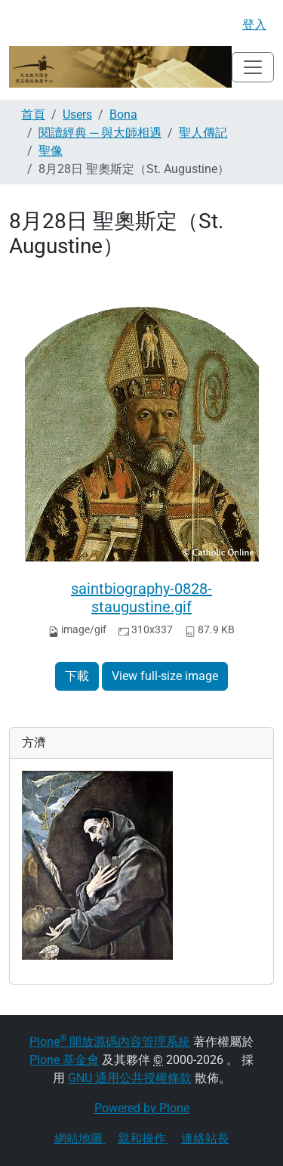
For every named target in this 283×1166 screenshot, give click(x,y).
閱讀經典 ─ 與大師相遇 (99, 132)
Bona (123, 114)
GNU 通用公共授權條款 (130, 1078)
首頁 (33, 114)
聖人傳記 (203, 132)
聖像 (50, 151)
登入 (254, 24)
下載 (77, 676)
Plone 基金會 (64, 1060)
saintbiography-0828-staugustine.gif (141, 598)
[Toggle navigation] (253, 67)
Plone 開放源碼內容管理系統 (109, 1042)
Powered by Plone (141, 1108)
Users (77, 114)
